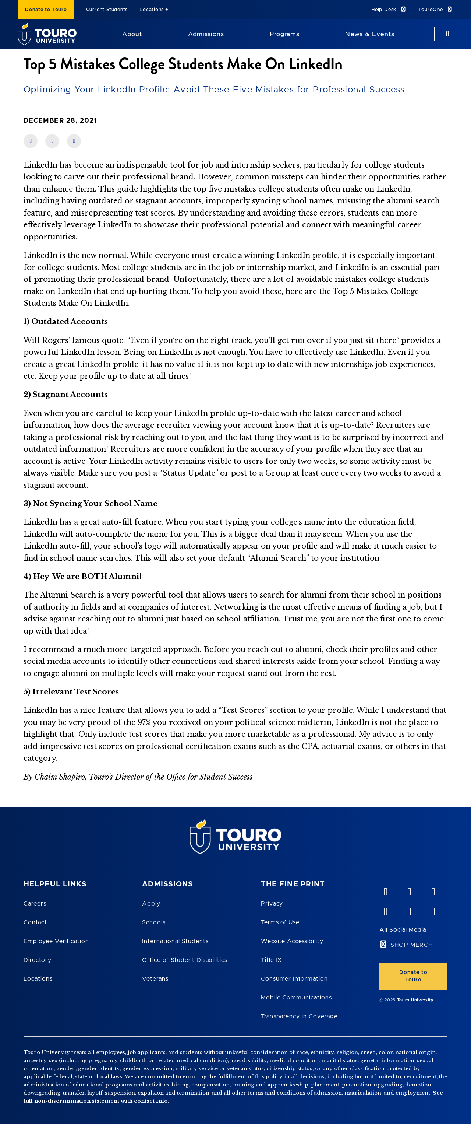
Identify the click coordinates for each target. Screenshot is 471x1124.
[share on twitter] (74, 141)
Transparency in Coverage (299, 1016)
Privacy (272, 904)
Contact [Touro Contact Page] (35, 922)
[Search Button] (446, 34)
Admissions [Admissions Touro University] (206, 34)
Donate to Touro (46, 9)
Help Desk (389, 9)
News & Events (369, 34)
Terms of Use (280, 922)
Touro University (415, 1000)
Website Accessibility (292, 941)
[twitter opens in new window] (409, 910)
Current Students (107, 9)
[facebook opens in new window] (385, 910)
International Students (175, 941)
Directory (38, 960)
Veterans (155, 979)
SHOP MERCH (411, 945)
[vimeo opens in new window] (385, 890)
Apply (151, 904)
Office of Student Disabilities (184, 960)
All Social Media (402, 930)
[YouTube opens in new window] (409, 890)
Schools (154, 922)
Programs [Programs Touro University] (285, 34)
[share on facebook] (31, 141)
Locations (151, 9)
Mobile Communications (296, 998)
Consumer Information (294, 979)
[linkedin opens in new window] (433, 890)
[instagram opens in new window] (433, 910)
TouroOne (435, 9)
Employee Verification (56, 941)
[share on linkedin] (52, 141)
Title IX (271, 960)
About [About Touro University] (132, 34)
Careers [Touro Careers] (35, 904)
